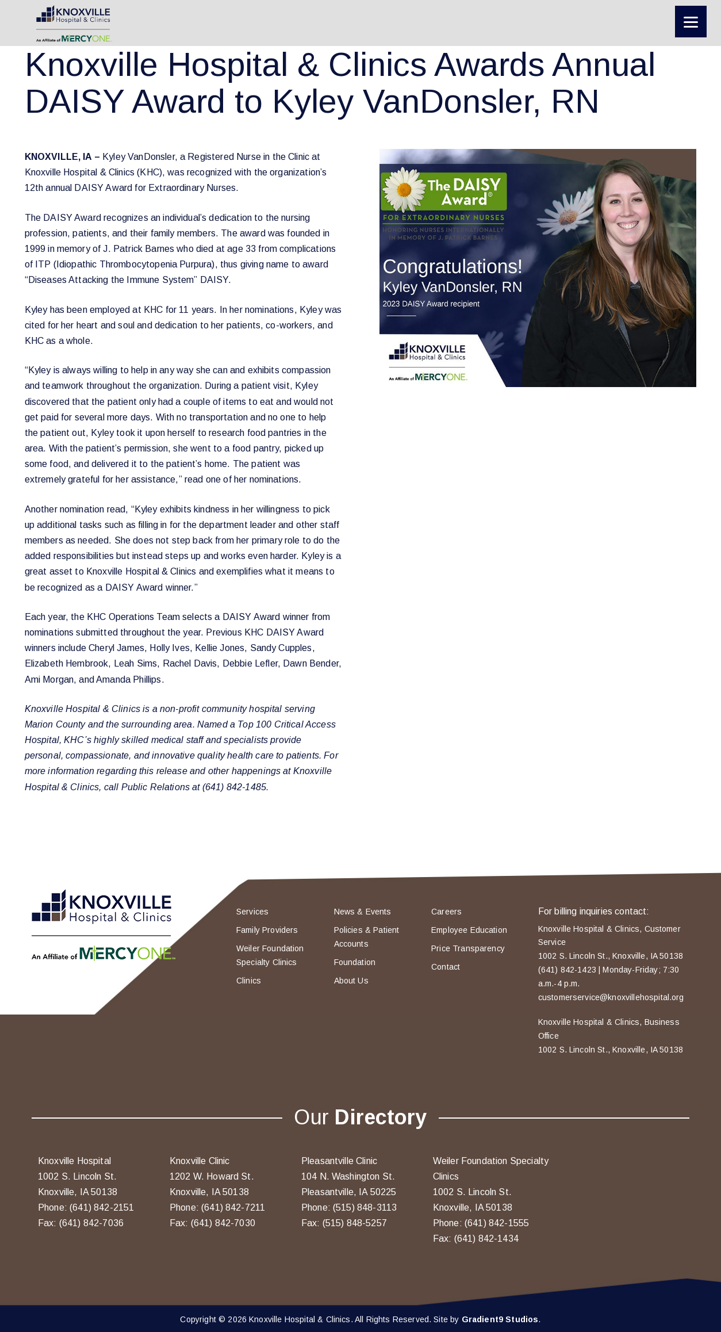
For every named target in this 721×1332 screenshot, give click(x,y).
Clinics (248, 980)
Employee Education (469, 930)
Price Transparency (468, 948)
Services (252, 911)
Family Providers (267, 930)
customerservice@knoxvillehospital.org (611, 997)
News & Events (363, 911)
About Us (351, 980)
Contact (445, 966)
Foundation (355, 962)
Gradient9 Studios (500, 1319)
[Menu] (691, 21)
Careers (446, 911)
